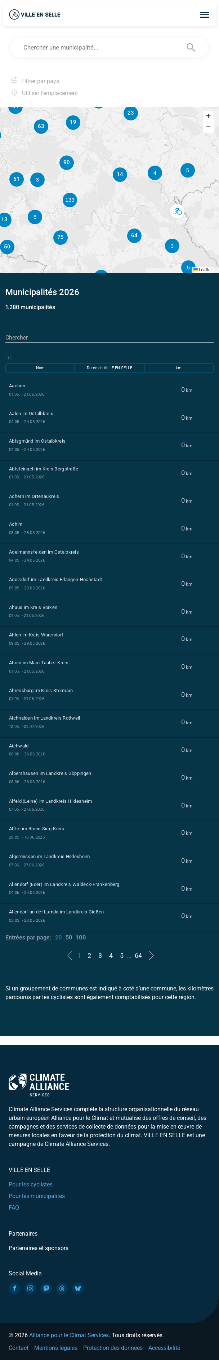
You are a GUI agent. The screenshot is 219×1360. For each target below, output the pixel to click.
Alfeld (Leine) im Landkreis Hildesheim (50, 801)
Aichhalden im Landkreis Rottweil (44, 718)
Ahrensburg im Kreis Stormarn (41, 690)
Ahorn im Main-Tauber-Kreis (38, 662)
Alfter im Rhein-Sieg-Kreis (36, 828)
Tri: (8, 358)
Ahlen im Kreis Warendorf (36, 635)
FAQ (14, 1207)
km (179, 368)
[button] (177, 211)
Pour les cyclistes (31, 1184)
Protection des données (113, 1347)
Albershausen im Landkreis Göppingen (50, 773)
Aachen (17, 385)
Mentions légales (55, 1347)
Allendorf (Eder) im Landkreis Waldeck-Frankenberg (64, 884)
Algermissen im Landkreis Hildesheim (49, 856)
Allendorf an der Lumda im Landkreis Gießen (56, 912)
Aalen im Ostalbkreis (31, 413)
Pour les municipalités (37, 1196)
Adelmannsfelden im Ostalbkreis (44, 552)
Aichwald (18, 746)
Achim (16, 524)
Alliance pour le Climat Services (69, 1335)
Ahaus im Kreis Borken (33, 607)
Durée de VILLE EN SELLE (109, 368)
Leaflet (202, 269)
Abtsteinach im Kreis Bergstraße (43, 469)
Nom (40, 368)
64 (138, 955)
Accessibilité (164, 1347)
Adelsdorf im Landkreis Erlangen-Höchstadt (55, 579)
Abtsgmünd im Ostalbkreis (37, 441)
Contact (18, 1347)
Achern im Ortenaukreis (34, 496)
